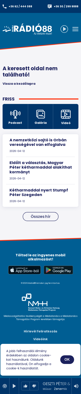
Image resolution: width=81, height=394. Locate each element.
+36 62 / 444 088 (20, 6)
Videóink (40, 339)
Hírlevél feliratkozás (40, 331)
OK (67, 359)
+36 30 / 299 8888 (66, 6)
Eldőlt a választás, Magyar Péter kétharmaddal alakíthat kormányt (41, 167)
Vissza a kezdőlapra (19, 83)
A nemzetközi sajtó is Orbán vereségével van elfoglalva (38, 142)
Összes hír (41, 216)
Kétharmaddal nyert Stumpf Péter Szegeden (39, 192)
